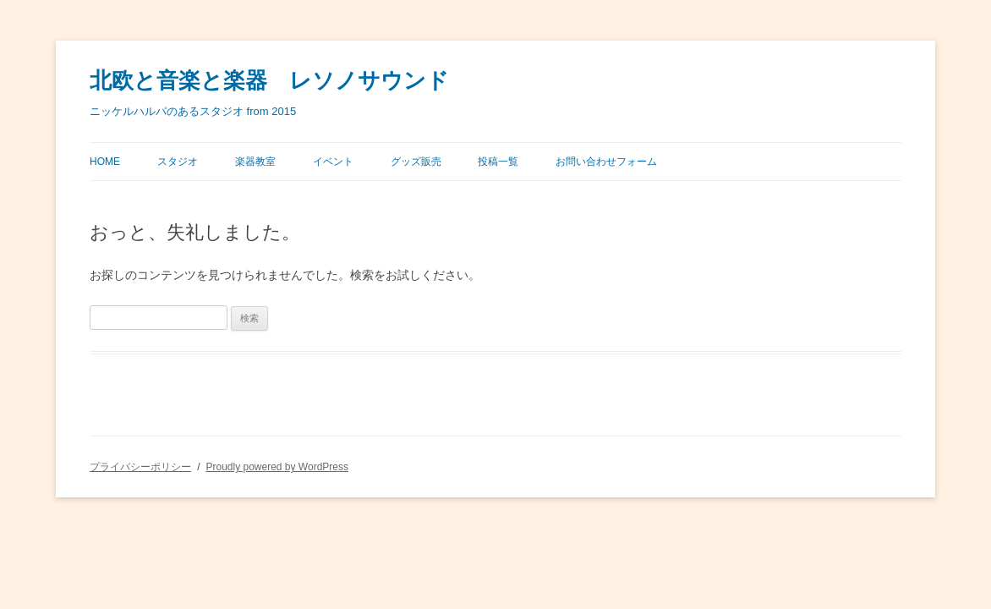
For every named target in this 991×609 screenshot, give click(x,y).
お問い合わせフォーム (606, 161)
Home (105, 161)
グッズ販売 (416, 161)
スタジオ (177, 161)
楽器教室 (255, 161)
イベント (333, 161)
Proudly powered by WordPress (276, 467)
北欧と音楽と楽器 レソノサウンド (269, 81)
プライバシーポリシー (140, 467)
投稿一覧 (498, 161)
